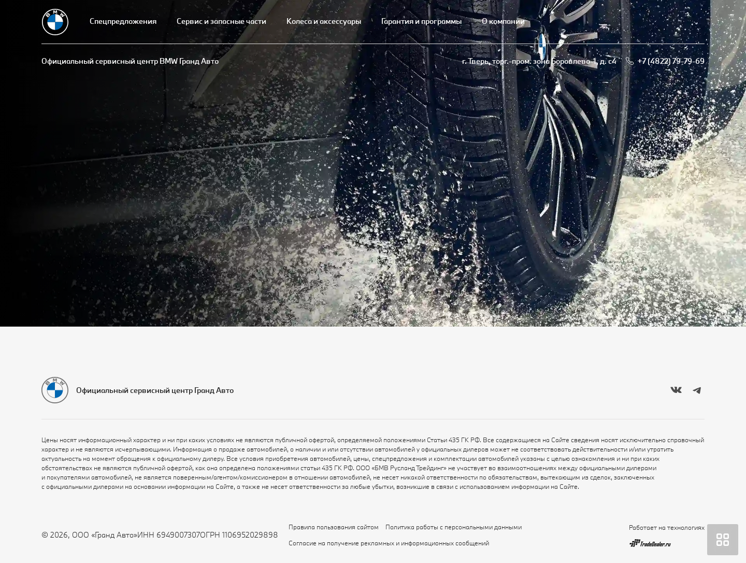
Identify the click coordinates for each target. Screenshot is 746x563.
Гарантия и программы (421, 21)
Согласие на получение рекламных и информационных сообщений (389, 543)
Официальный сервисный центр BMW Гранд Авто (130, 61)
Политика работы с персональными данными (453, 527)
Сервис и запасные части (221, 21)
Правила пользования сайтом (334, 527)
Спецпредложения (123, 21)
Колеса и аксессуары (323, 21)
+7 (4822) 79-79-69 (671, 61)
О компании (503, 21)
